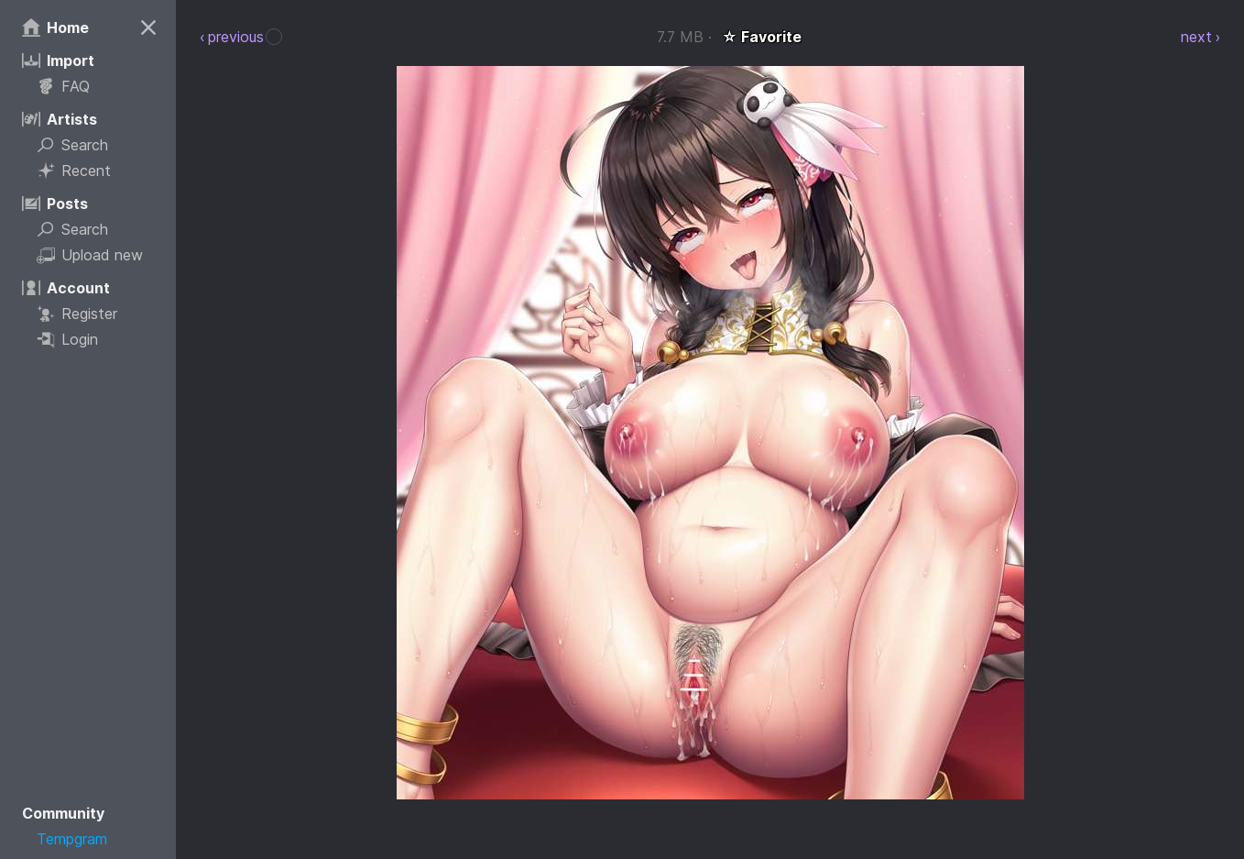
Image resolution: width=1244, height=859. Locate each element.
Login (67, 339)
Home (55, 27)
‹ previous (232, 37)
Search (72, 145)
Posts (55, 203)
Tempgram (72, 839)
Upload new (90, 255)
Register (77, 313)
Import (58, 60)
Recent (74, 170)
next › (1200, 37)
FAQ (63, 86)
